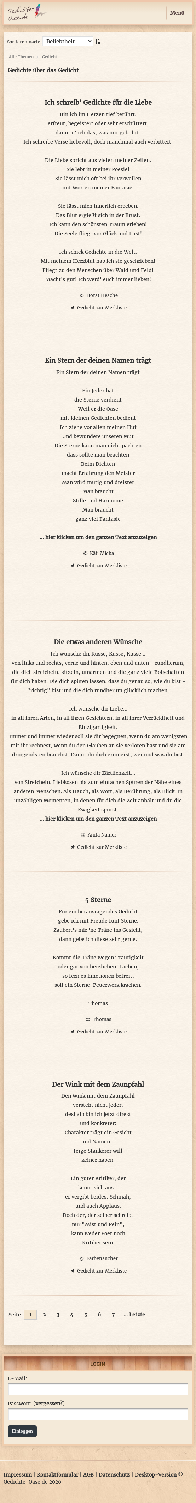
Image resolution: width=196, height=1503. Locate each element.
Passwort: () (36, 1403)
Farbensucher (97, 1259)
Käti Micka (98, 553)
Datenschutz (114, 1475)
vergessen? (49, 1403)
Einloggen (22, 1431)
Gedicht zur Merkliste (98, 308)
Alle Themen (21, 56)
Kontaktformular (57, 1475)
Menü (177, 13)
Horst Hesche (97, 295)
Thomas (98, 1019)
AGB (88, 1475)
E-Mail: (17, 1378)
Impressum (18, 1475)
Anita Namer (98, 835)
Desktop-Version (156, 1475)
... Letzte (134, 1314)
